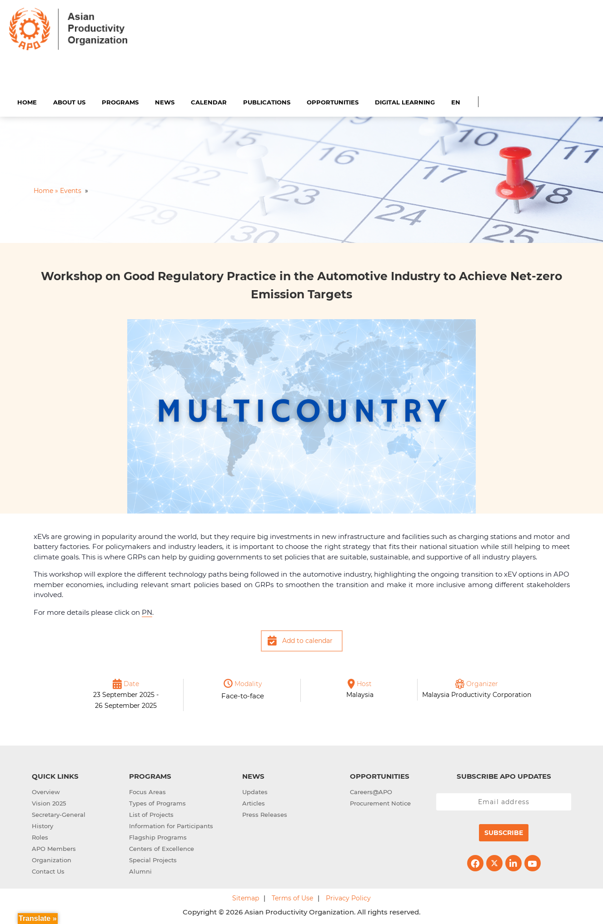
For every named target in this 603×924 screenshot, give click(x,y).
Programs (120, 100)
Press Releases (264, 813)
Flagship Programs (158, 836)
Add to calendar (307, 640)
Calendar (209, 100)
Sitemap (245, 897)
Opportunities (333, 100)
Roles (40, 836)
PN (147, 611)
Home (27, 100)
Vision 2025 (49, 802)
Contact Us (48, 870)
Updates (255, 791)
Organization (51, 859)
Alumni (140, 870)
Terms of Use (292, 897)
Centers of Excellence (161, 847)
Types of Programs (157, 802)
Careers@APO (371, 791)
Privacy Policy (348, 897)
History (42, 825)
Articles (253, 802)
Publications (266, 100)
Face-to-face (242, 694)
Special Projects (153, 859)
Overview (46, 791)
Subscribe (503, 832)
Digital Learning (405, 100)
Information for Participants (171, 825)
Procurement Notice (380, 802)
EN (455, 100)
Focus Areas (147, 791)
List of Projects (151, 813)
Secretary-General (58, 813)
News (164, 100)
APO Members (54, 847)
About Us (69, 100)
